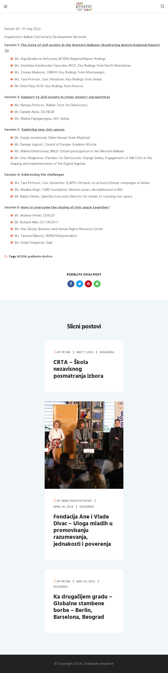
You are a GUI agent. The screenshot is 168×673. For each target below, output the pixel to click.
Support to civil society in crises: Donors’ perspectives (65, 97)
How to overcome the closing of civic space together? (65, 207)
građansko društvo (40, 256)
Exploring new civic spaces (43, 130)
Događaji (107, 352)
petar (65, 352)
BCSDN (22, 256)
